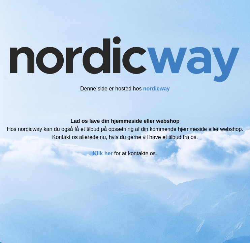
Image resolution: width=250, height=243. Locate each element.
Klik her (103, 153)
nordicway (156, 88)
